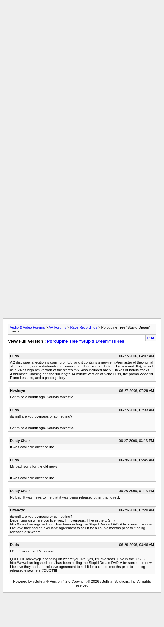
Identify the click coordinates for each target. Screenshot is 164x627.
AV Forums (57, 327)
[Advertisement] (81, 63)
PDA (150, 338)
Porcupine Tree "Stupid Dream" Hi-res (85, 341)
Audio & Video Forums (27, 327)
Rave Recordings (83, 327)
